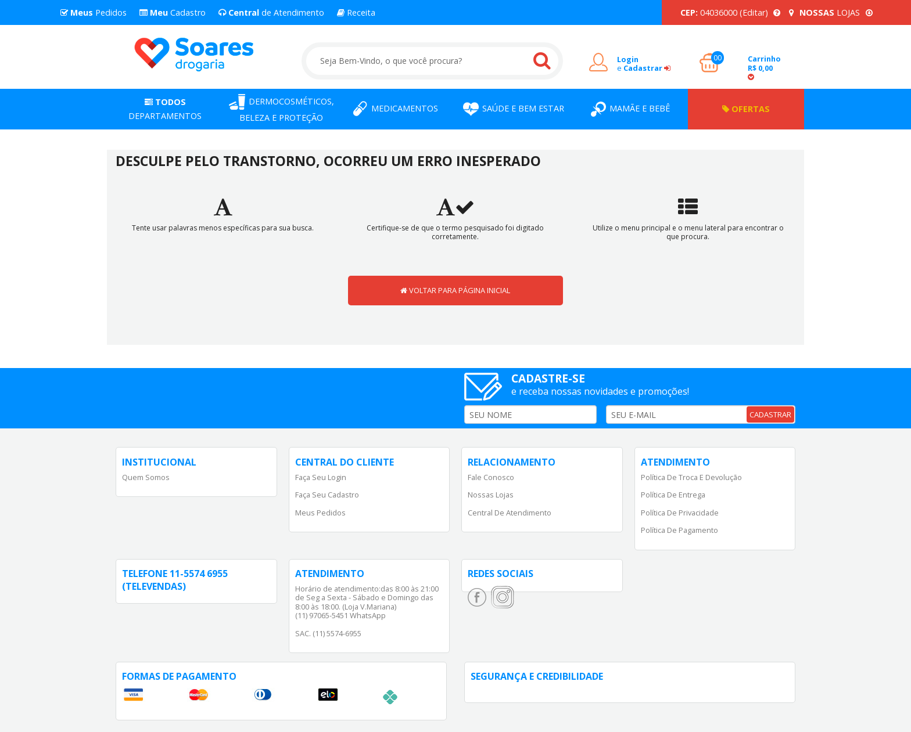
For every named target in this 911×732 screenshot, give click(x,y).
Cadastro (172, 12)
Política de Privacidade (680, 512)
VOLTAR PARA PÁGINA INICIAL (455, 290)
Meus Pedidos (320, 512)
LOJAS (831, 12)
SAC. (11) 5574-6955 (328, 633)
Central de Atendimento (509, 512)
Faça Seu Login (320, 477)
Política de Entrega (673, 494)
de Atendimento (271, 12)
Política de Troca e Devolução (691, 477)
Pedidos (93, 12)
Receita (356, 12)
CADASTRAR (770, 414)
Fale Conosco (491, 477)
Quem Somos (146, 477)
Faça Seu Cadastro (327, 494)
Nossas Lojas (491, 494)
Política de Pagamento (679, 530)
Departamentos (165, 108)
